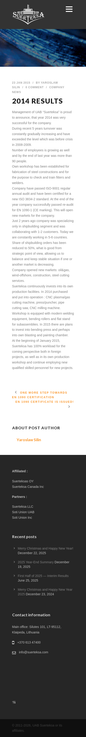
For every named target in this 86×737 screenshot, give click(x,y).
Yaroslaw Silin (29, 439)
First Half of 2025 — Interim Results (43, 576)
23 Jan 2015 (21, 82)
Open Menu (69, 9)
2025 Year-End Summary (36, 562)
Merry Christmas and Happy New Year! (45, 548)
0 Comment (34, 87)
